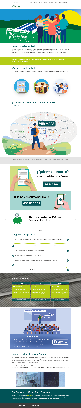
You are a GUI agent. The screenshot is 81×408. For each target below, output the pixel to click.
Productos (40, 2)
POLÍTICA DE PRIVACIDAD (51, 404)
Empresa (35, 2)
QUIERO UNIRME (56, 7)
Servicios (45, 2)
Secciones (51, 2)
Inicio (31, 2)
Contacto (55, 2)
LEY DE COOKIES (60, 404)
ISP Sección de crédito (63, 2)
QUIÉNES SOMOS (39, 7)
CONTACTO (65, 7)
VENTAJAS (48, 7)
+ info (49, 160)
